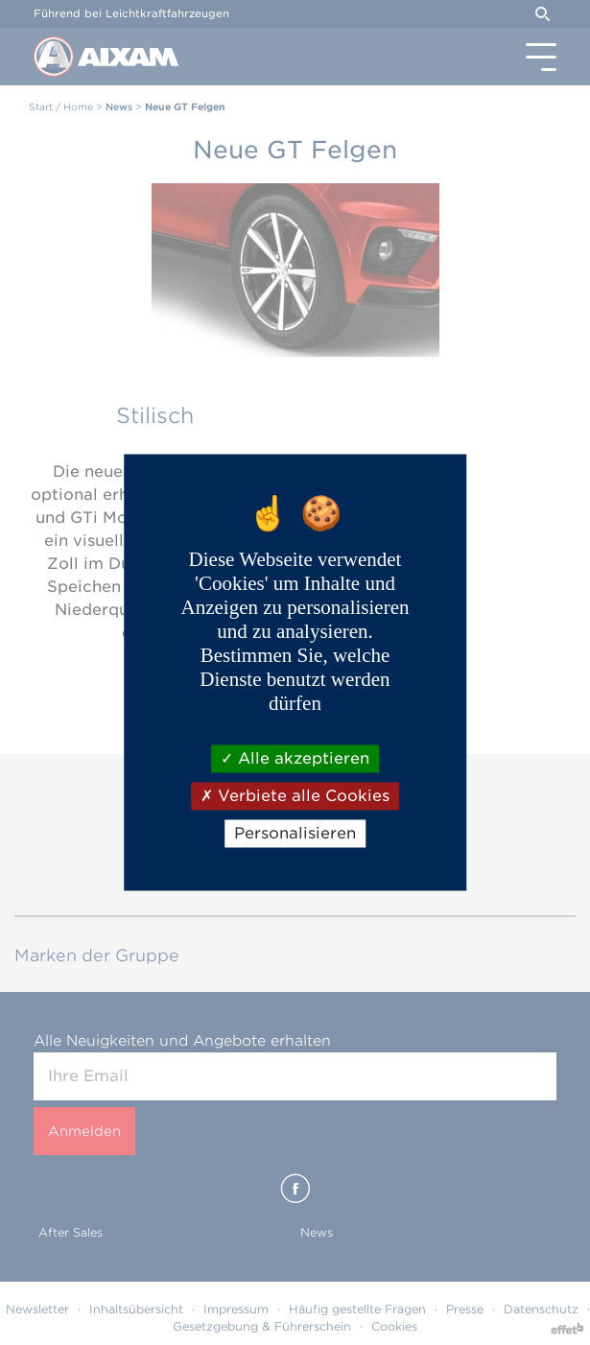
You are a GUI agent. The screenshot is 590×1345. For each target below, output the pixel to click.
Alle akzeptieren (295, 758)
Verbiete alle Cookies (295, 796)
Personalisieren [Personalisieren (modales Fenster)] (295, 833)
